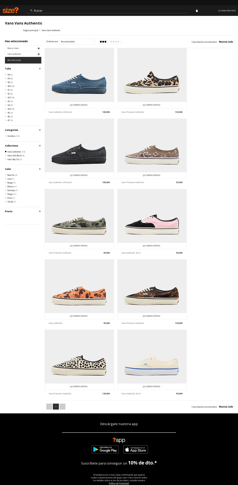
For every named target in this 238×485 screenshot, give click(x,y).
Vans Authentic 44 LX (189, 171)
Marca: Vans (23, 48)
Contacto (184, 429)
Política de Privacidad (119, 390)
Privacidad (228, 472)
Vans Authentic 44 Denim (60, 106)
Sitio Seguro (216, 472)
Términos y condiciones (168, 472)
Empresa (105, 429)
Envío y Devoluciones (82, 429)
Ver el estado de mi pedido (29, 429)
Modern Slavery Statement (119, 440)
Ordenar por (52, 41)
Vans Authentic (23, 54)
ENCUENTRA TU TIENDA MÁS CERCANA (119, 413)
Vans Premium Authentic (125, 106)
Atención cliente (147, 472)
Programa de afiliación (160, 429)
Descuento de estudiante (129, 429)
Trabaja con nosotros (199, 472)
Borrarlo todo (14, 60)
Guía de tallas (57, 429)
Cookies (184, 472)
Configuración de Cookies (209, 429)
